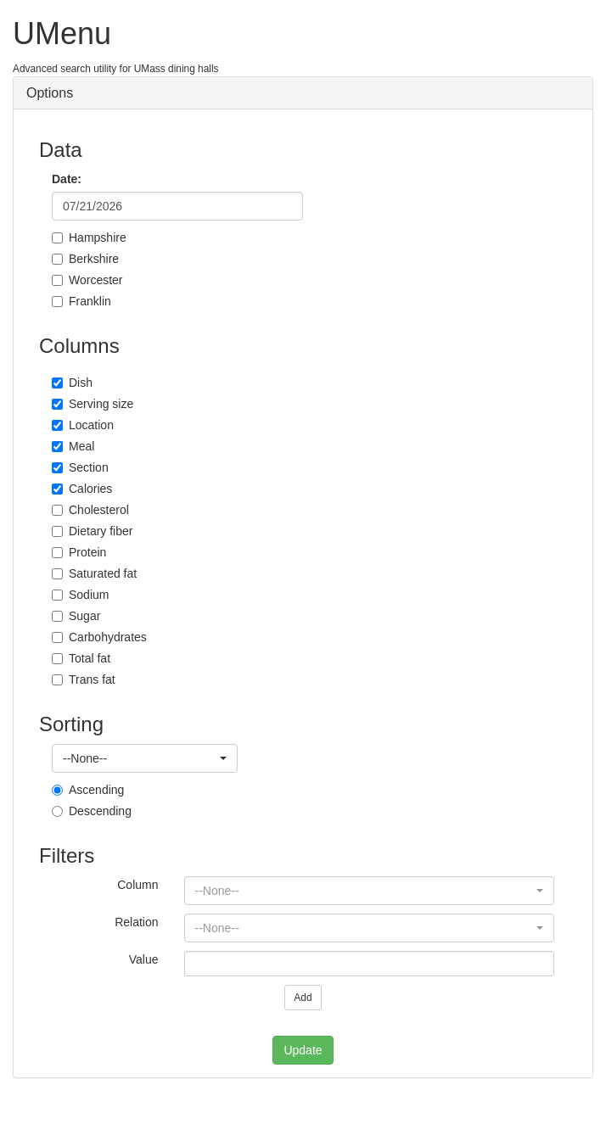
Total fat (81, 658)
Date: (66, 179)
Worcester (87, 280)
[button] (145, 758)
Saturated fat (94, 573)
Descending (92, 811)
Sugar (76, 616)
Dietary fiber (92, 531)
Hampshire (89, 237)
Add (302, 997)
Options (49, 93)
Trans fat (83, 679)
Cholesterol (90, 510)
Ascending (88, 790)
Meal (73, 446)
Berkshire (85, 259)
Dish (72, 382)
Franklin (81, 301)
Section (80, 467)
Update (302, 1050)
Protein (79, 552)
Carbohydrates (99, 637)
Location (83, 425)
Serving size (92, 404)
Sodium (80, 594)
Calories (82, 488)
